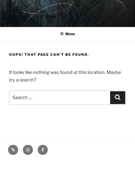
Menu (67, 34)
